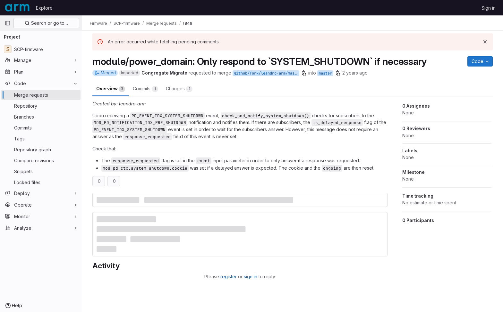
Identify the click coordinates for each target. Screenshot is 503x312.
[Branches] (41, 116)
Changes (179, 89)
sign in (250, 276)
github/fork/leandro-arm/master (266, 73)
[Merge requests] (41, 95)
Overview (110, 89)
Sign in (489, 8)
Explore (44, 8)
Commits (145, 89)
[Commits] (41, 127)
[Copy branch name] (304, 73)
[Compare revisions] (41, 160)
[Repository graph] (41, 149)
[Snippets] (41, 171)
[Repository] (41, 106)
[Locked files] (41, 182)
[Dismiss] (485, 42)
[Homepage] (17, 8)
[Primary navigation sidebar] (8, 23)
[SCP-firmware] (41, 49)
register (228, 276)
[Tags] (41, 138)
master (325, 73)
